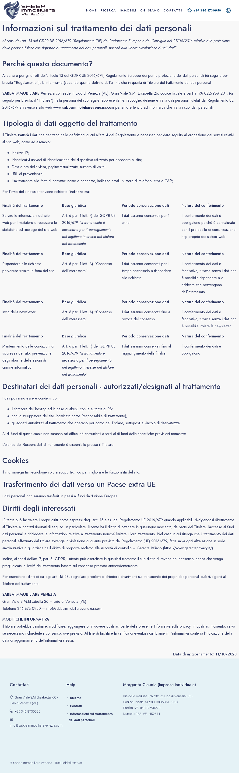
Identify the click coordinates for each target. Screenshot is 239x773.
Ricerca (108, 10)
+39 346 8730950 (204, 10)
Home (91, 10)
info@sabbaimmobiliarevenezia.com (36, 725)
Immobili (128, 10)
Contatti (172, 10)
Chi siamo (150, 10)
